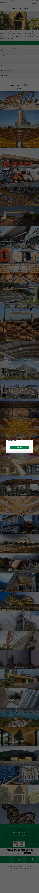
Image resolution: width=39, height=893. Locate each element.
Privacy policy (16, 452)
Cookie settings (19, 449)
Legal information (22, 452)
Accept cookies (19, 447)
